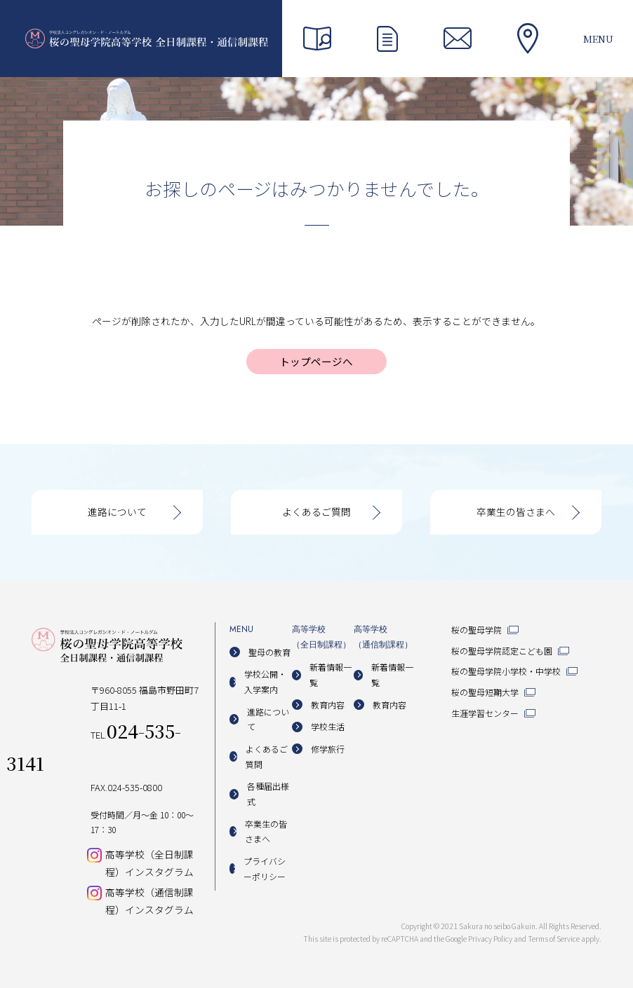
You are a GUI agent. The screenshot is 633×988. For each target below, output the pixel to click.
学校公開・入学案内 (265, 681)
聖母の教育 (269, 652)
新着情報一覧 (330, 674)
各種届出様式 (268, 793)
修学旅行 (328, 749)
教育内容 (328, 705)
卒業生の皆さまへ (516, 512)
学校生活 (328, 726)
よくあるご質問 (316, 512)
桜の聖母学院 (476, 630)
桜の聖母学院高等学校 (146, 38)
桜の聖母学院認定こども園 (501, 651)
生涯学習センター (485, 713)
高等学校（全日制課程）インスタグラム (149, 863)
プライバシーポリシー (265, 868)
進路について (117, 512)
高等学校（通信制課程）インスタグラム (149, 901)
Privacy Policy (490, 938)
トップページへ (316, 361)
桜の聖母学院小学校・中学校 (506, 671)
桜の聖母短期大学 (485, 692)
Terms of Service (554, 938)
